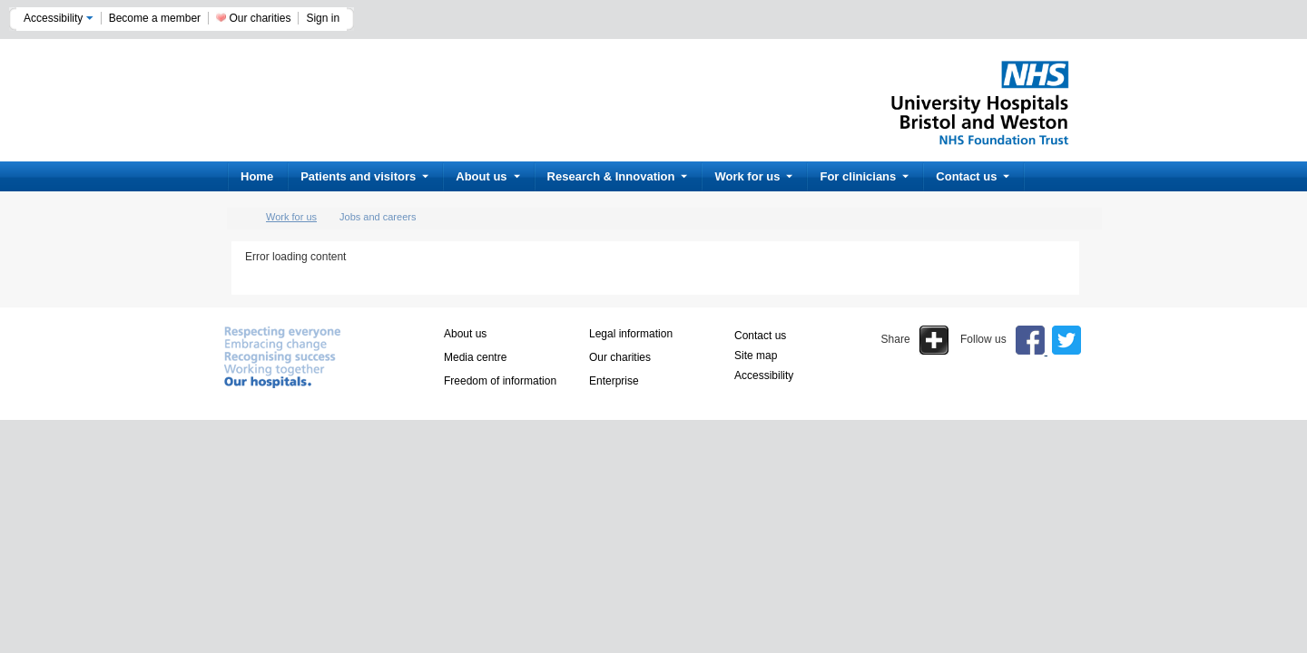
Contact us (972, 176)
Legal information (631, 333)
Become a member (155, 18)
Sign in (322, 18)
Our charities (259, 18)
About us (487, 176)
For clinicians (864, 176)
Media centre (475, 357)
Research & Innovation (617, 176)
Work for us (753, 176)
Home (257, 176)
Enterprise (614, 381)
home (240, 217)
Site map (755, 355)
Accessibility (58, 18)
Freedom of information (500, 381)
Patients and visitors (364, 176)
